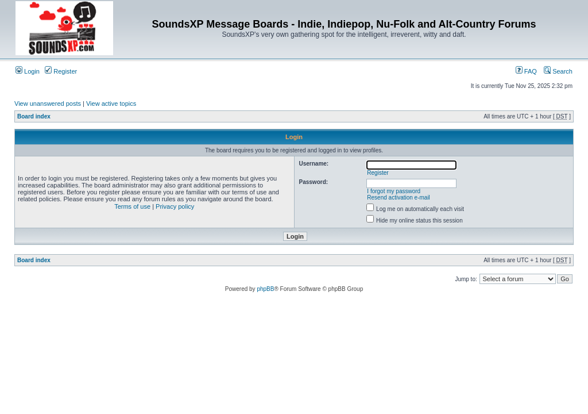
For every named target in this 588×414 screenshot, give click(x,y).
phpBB (265, 289)
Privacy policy (175, 206)
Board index (34, 116)
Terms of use (132, 206)
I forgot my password (393, 191)
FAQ (526, 71)
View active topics (111, 103)
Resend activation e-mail (398, 197)
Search (558, 71)
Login (28, 71)
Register (61, 71)
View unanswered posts (47, 103)
